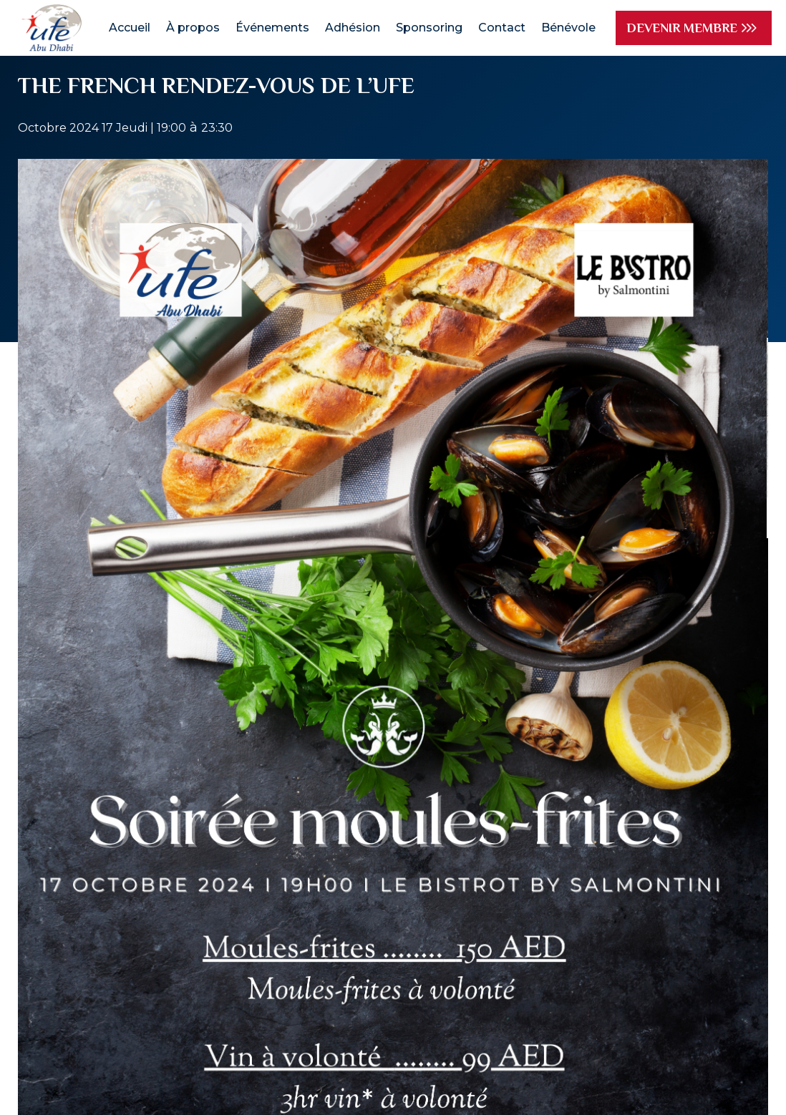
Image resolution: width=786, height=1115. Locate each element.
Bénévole (568, 27)
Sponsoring (429, 27)
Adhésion (352, 27)
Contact (501, 27)
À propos (193, 27)
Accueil (129, 27)
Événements (272, 27)
